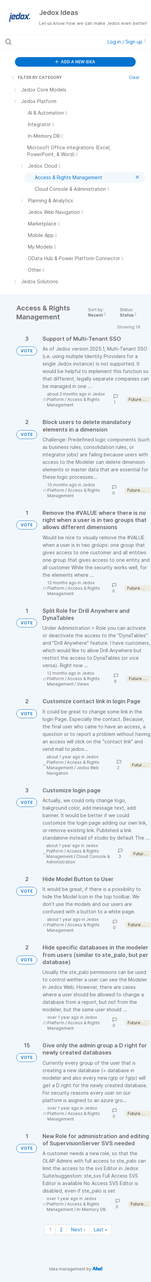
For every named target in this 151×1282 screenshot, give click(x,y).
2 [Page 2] (61, 1229)
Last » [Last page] (100, 1229)
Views (83, 684)
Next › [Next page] (78, 1229)
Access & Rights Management (73, 402)
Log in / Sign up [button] (126, 42)
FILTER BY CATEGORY (36, 77)
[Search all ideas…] (46, 42)
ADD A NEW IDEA (75, 61)
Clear (134, 77)
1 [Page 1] (50, 1229)
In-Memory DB (91, 1209)
